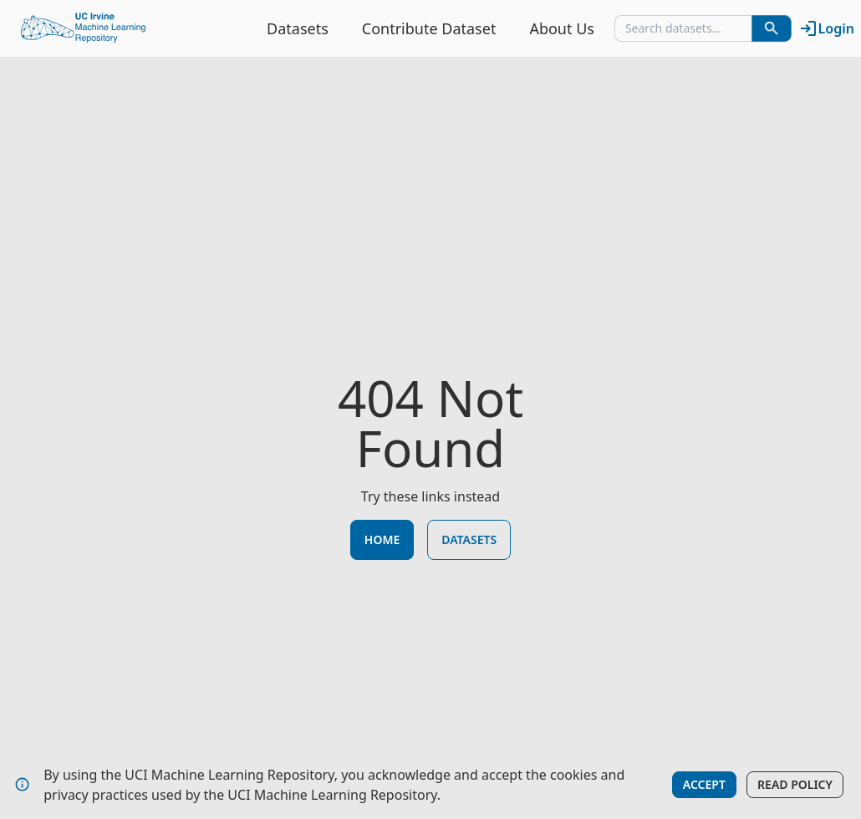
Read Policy (795, 784)
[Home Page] (83, 28)
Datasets (298, 28)
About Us (561, 28)
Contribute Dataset (429, 28)
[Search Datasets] (771, 28)
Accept (704, 784)
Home (382, 539)
